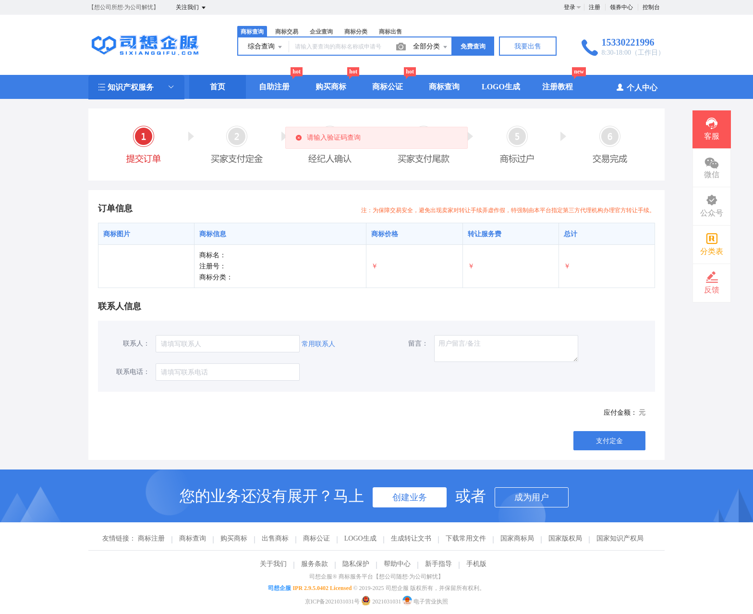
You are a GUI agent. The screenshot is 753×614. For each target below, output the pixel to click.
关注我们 (191, 7)
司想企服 (279, 588)
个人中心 (636, 87)
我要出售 (527, 46)
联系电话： (133, 371)
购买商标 (331, 87)
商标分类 (355, 31)
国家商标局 (517, 538)
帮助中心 (397, 563)
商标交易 (286, 31)
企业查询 (321, 31)
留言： (418, 343)
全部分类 (431, 47)
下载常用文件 (466, 538)
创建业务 (409, 497)
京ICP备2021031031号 (332, 601)
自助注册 (274, 87)
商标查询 (252, 31)
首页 (217, 87)
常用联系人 (318, 344)
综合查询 (265, 47)
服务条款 (314, 563)
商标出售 (390, 31)
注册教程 (557, 87)
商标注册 (151, 538)
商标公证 (387, 87)
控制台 (651, 7)
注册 (594, 7)
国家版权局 (565, 538)
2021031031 (381, 601)
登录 (569, 7)
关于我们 (273, 563)
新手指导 (438, 563)
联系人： (136, 343)
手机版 (476, 563)
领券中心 (621, 7)
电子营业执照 (425, 601)
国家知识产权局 (620, 538)
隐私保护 (355, 563)
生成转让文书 (411, 538)
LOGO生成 (501, 87)
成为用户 (531, 497)
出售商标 (275, 538)
